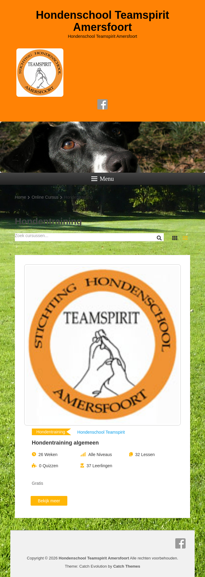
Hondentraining (50, 431)
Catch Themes (126, 566)
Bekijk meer (49, 500)
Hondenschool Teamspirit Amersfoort (102, 21)
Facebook (102, 104)
